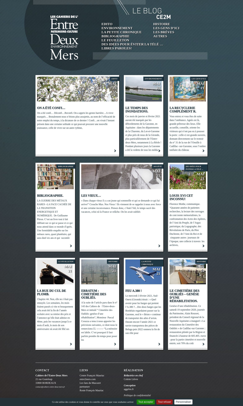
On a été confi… (51, 108)
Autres (160, 36)
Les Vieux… (91, 195)
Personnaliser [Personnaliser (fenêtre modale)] (183, 402)
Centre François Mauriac (92, 375)
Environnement (117, 28)
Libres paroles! (117, 48)
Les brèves (163, 32)
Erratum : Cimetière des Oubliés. (93, 294)
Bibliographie (116, 36)
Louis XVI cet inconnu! (181, 197)
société (158, 166)
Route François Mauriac (92, 390)
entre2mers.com (88, 379)
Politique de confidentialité (137, 395)
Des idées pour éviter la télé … (132, 44)
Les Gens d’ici (166, 28)
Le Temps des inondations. (136, 109)
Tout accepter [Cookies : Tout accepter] (145, 402)
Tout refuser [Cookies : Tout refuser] (164, 402)
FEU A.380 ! (133, 290)
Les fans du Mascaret (90, 383)
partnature (85, 386)
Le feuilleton (115, 40)
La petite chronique (122, 32)
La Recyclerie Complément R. (183, 109)
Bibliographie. (50, 195)
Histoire (161, 24)
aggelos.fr (129, 389)
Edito (107, 24)
